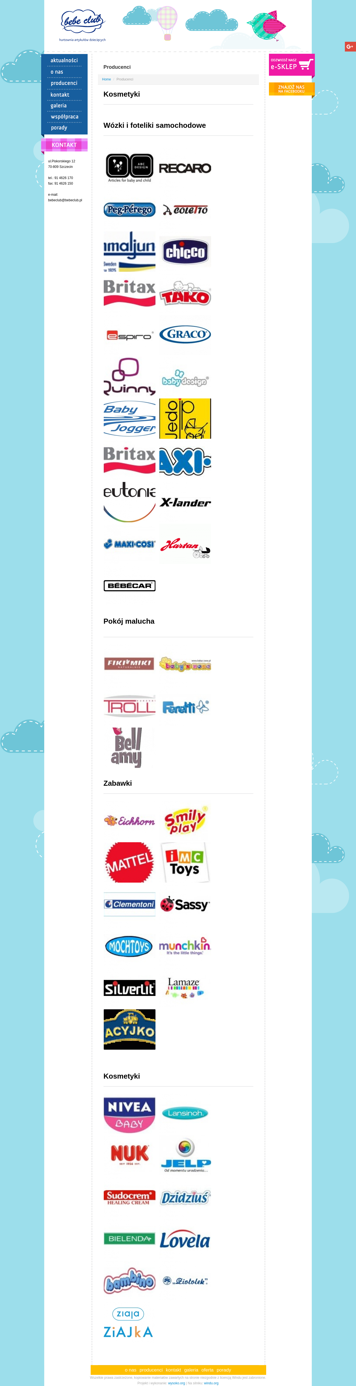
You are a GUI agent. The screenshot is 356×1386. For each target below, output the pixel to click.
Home (106, 79)
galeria (192, 1370)
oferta (208, 1370)
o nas (131, 1370)
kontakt (174, 1370)
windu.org (211, 1383)
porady (224, 1370)
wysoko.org (176, 1383)
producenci (152, 1370)
